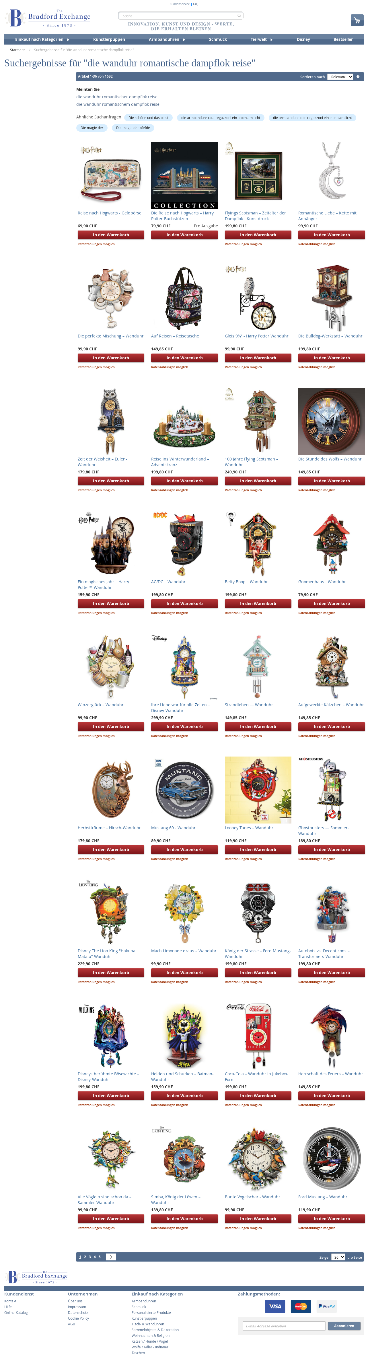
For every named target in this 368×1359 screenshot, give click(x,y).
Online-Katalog (16, 1312)
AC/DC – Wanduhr (168, 581)
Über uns (75, 1301)
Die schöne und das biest (148, 117)
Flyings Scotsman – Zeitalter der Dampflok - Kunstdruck (255, 215)
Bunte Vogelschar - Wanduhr (252, 1196)
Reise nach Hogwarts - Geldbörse (109, 213)
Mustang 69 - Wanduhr (173, 827)
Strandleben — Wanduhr (249, 704)
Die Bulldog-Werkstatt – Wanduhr (330, 336)
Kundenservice (180, 4)
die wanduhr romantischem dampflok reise (117, 104)
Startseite (18, 49)
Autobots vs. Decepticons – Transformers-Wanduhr (324, 953)
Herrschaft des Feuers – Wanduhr (330, 1073)
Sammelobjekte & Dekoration (155, 1329)
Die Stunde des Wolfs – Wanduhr (330, 459)
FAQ (195, 4)
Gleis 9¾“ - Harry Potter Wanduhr (257, 336)
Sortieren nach (312, 76)
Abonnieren (344, 1325)
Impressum (77, 1306)
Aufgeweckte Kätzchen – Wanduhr (331, 704)
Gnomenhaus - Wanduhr (322, 581)
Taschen (138, 1352)
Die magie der (92, 127)
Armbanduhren (144, 1301)
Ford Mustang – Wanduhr (322, 1196)
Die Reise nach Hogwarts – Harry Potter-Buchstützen (182, 215)
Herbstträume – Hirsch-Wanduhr (109, 827)
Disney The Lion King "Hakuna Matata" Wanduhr (106, 953)
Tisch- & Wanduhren (148, 1324)
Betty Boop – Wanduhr (246, 581)
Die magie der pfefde (133, 127)
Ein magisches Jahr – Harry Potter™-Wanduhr (103, 584)
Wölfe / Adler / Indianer (150, 1347)
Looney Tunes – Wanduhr (249, 827)
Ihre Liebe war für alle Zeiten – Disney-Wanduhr (180, 707)
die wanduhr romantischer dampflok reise (116, 96)
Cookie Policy (78, 1318)
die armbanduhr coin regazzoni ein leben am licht (312, 117)
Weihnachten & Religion (151, 1335)
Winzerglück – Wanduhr (101, 704)
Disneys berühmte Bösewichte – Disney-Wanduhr (108, 1076)
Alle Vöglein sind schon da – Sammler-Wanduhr (104, 1199)
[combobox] (181, 15)
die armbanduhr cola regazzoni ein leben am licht (220, 117)
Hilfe (8, 1306)
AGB (71, 1324)
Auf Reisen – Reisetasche (175, 336)
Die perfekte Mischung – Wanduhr (111, 336)
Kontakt (10, 1301)
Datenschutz (78, 1312)
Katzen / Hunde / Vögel (150, 1341)
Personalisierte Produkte (151, 1312)
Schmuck (139, 1306)
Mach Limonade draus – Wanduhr (184, 950)
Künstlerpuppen (144, 1318)
